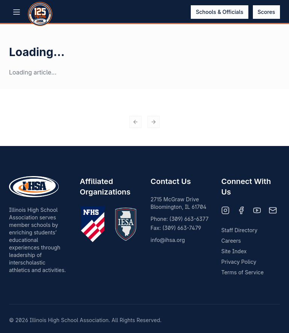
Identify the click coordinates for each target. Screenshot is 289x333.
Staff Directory (239, 230)
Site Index (233, 251)
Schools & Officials (219, 12)
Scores (266, 12)
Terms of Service (242, 272)
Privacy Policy (238, 261)
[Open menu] (16, 12)
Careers (231, 240)
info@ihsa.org (168, 240)
